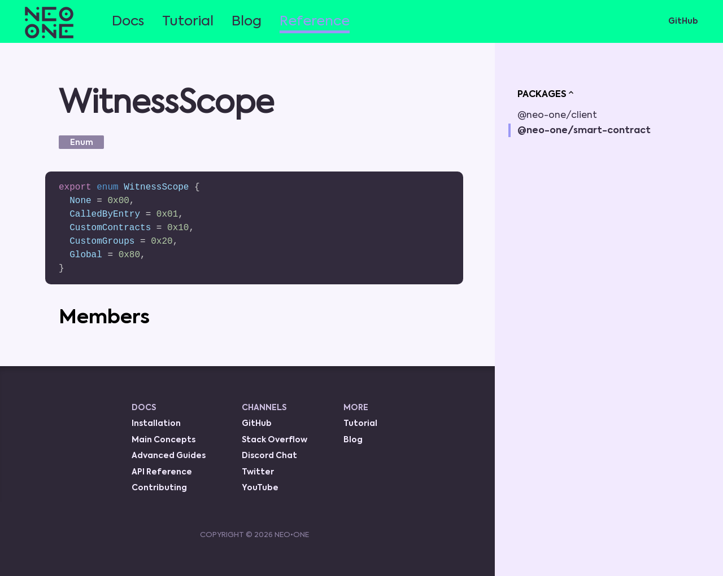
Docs (128, 21)
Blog (247, 21)
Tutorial (188, 21)
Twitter (258, 472)
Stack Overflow (274, 440)
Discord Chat (269, 456)
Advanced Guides (169, 456)
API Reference (162, 472)
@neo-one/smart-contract (584, 130)
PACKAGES (546, 93)
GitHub (683, 21)
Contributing (159, 488)
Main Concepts (163, 440)
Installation (156, 424)
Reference (315, 21)
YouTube (260, 488)
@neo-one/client (557, 115)
